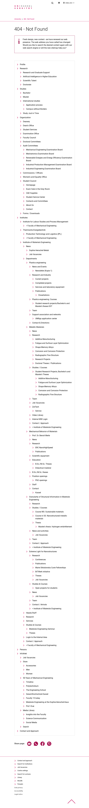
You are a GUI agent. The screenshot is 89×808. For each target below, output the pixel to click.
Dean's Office (28, 125)
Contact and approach (24, 760)
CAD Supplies (31, 193)
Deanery (26, 121)
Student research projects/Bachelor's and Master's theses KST (52, 304)
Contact (29, 209)
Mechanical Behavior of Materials (43, 431)
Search (26, 727)
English (69, 3)
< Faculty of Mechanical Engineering (41, 226)
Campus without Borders (36, 109)
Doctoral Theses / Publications (48, 363)
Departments (31, 258)
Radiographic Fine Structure (47, 355)
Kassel (38, 492)
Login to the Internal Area (36, 637)
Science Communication (36, 718)
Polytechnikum (32, 686)
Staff (34, 484)
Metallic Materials (36, 327)
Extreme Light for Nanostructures (43, 551)
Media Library (28, 710)
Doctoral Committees (32, 142)
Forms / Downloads (31, 213)
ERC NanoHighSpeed (44, 447)
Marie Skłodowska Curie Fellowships (50, 567)
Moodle (19, 781)
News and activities (40, 531)
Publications (40, 291)
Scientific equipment (40, 456)
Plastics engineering (37, 263)
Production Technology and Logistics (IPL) (44, 234)
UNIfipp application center (46, 318)
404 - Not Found (29, 19)
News (28, 246)
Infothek (23, 653)
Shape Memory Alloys (44, 347)
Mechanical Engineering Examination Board (44, 150)
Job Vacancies (35, 254)
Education (36, 460)
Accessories (31, 666)
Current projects (41, 279)
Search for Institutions (24, 764)
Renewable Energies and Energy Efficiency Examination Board (49, 159)
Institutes (24, 218)
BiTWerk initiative (42, 572)
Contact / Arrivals (39, 604)
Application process (34, 105)
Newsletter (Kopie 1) (43, 271)
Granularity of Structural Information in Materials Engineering (49, 498)
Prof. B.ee (30, 706)
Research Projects (42, 359)
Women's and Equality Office (35, 177)
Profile (22, 64)
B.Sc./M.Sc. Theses (43, 464)
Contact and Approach (29, 731)
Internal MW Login (40, 419)
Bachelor (26, 93)
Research (24, 68)
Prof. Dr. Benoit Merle (41, 435)
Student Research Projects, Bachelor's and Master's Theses (52, 373)
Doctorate (27, 84)
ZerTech (35, 407)
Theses (38, 576)
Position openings (39, 476)
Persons (23, 649)
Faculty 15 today (33, 698)
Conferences (40, 559)
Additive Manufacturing (45, 339)
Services (29, 621)
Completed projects (43, 283)
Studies (23, 89)
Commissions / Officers (33, 173)
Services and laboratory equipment (49, 287)
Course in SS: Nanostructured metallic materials (51, 517)
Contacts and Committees (37, 201)
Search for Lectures (24, 774)
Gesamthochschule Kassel (37, 694)
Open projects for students (46, 588)
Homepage (30, 185)
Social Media (31, 722)
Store (25, 661)
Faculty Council (29, 138)
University (17, 19)
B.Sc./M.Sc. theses (40, 472)
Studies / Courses (39, 367)
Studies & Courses (39, 584)
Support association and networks (46, 314)
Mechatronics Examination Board (40, 154)
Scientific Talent (29, 80)
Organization (25, 117)
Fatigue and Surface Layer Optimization (52, 343)
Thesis (38, 523)
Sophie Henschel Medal (39, 250)
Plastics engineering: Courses (44, 299)
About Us (30, 205)
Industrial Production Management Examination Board (49, 164)
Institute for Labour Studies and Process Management (45, 222)
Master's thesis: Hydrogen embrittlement (55, 527)
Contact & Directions (40, 323)
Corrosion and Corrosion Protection (50, 351)
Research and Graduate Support (36, 72)
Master (26, 97)
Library (19, 777)
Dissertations (43, 295)
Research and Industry (41, 275)
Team (34, 310)
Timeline (29, 682)
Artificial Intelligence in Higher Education (40, 76)
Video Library (37, 415)
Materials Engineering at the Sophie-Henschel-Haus (47, 702)
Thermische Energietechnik (34, 230)
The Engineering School (36, 690)
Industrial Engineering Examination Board (43, 169)
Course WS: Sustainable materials (49, 512)
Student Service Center (35, 197)
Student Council (29, 181)
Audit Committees (30, 146)
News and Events (39, 267)
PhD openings (41, 480)
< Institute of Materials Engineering (46, 427)
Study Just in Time (31, 113)
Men (28, 670)
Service (38, 411)
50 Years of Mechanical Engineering (38, 678)
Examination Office (31, 133)
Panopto (20, 784)
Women (29, 674)
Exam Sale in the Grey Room (38, 189)
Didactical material (43, 468)
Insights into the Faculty (36, 714)
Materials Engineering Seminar (42, 629)
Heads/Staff (31, 613)
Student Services (30, 129)
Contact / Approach (40, 423)
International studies (31, 101)
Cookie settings (22, 770)
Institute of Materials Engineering (37, 242)
